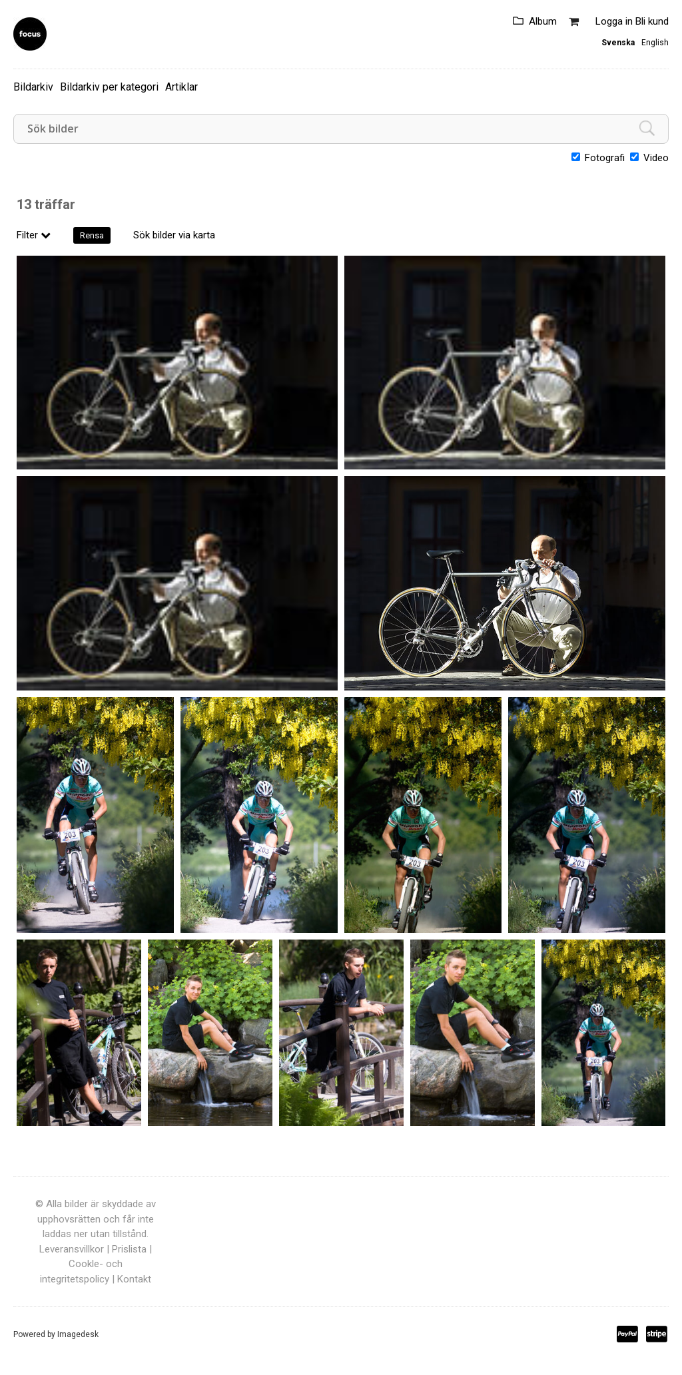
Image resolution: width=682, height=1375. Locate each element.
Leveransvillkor (71, 1249)
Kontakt (134, 1279)
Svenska (618, 42)
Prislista (129, 1249)
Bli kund (652, 21)
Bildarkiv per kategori (109, 87)
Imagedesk (78, 1334)
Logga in (614, 21)
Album (543, 21)
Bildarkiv (33, 87)
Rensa (92, 235)
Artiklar (181, 87)
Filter (34, 235)
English (655, 42)
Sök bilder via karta (174, 235)
